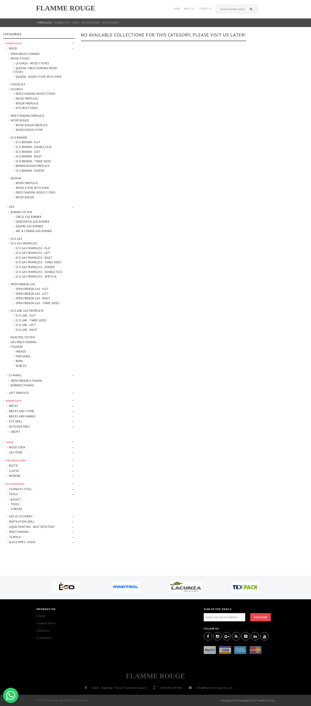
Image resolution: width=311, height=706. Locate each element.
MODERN (14, 476)
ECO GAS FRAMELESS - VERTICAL (36, 276)
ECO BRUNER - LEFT (28, 152)
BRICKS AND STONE (21, 411)
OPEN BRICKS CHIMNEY (25, 54)
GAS (11, 207)
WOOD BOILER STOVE (29, 130)
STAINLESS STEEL (20, 489)
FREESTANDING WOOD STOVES (36, 94)
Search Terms (47, 623)
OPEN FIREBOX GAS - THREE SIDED (38, 303)
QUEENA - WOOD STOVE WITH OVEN (39, 77)
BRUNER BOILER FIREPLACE (33, 166)
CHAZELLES (18, 84)
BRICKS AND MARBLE (22, 416)
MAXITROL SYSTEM (23, 337)
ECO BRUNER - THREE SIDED (33, 161)
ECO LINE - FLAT (26, 315)
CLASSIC (14, 471)
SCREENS (16, 509)
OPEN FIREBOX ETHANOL (26, 381)
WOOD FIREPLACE (27, 98)
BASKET (16, 499)
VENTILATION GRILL (21, 521)
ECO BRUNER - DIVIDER (30, 171)
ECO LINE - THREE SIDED (31, 320)
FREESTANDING (19, 532)
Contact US (205, 8)
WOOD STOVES (20, 58)
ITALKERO (17, 347)
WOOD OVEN (17, 447)
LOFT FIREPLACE (19, 393)
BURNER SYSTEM (21, 212)
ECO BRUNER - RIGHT (29, 156)
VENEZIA (21, 366)
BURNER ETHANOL (22, 385)
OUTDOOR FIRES (19, 426)
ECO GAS (16, 239)
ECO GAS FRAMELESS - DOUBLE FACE (39, 272)
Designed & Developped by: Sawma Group (248, 700)
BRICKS (13, 406)
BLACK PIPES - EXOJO (22, 542)
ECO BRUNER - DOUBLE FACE (34, 147)
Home (176, 8)
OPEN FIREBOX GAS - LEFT (32, 294)
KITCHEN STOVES (27, 108)
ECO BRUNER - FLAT (28, 142)
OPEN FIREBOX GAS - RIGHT (33, 298)
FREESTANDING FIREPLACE (28, 116)
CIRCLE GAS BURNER (28, 217)
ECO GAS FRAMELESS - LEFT (33, 253)
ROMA (19, 361)
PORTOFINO (23, 356)
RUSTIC (13, 465)
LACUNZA (17, 89)
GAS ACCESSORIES (21, 516)
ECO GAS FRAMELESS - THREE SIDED (39, 262)
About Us (189, 8)
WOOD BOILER (20, 120)
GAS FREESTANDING (24, 342)
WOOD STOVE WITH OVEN (32, 188)
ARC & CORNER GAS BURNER (34, 231)
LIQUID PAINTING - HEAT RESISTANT (32, 527)
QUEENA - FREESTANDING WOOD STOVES (35, 70)
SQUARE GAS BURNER (29, 226)
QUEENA (16, 178)
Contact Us (45, 638)
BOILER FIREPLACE (27, 103)
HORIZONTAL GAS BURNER (32, 221)
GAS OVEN (15, 452)
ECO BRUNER (19, 137)
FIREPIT (15, 432)
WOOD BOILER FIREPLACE (32, 125)
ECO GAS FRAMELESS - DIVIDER (35, 267)
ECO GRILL (15, 421)
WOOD (13, 48)
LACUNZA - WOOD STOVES (32, 63)
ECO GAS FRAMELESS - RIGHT (34, 258)
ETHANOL (15, 375)
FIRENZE (21, 351)
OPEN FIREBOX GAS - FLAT (32, 289)
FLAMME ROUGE (65, 8)
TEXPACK (15, 537)
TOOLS (13, 494)
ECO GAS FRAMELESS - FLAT (33, 248)
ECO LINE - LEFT (26, 325)
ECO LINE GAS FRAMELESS (27, 311)
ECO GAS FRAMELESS (24, 243)
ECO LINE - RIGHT (27, 330)
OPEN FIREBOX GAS (23, 284)
